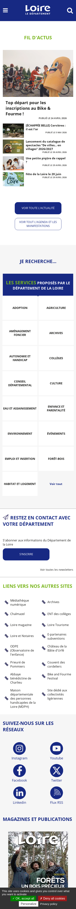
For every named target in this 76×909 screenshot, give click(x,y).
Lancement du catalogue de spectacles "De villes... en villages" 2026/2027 (45, 145)
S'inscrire (26, 554)
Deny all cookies (52, 898)
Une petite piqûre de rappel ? (46, 160)
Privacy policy (48, 903)
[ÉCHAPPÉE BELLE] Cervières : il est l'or (46, 127)
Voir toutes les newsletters (56, 569)
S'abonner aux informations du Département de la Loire (37, 542)
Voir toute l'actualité (38, 208)
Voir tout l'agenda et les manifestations (38, 224)
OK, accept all (23, 898)
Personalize (28, 903)
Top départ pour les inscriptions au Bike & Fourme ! (28, 108)
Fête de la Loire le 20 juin (43, 174)
